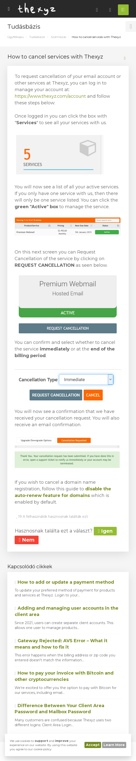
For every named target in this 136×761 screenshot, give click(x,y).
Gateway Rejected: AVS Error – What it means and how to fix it (61, 644)
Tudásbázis (37, 37)
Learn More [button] (114, 745)
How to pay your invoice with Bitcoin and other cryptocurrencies (64, 676)
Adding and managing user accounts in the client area (66, 611)
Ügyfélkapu (15, 37)
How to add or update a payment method (64, 582)
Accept (93, 745)
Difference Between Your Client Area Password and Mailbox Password (59, 709)
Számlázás (58, 37)
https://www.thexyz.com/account (50, 96)
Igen (105, 531)
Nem (26, 540)
